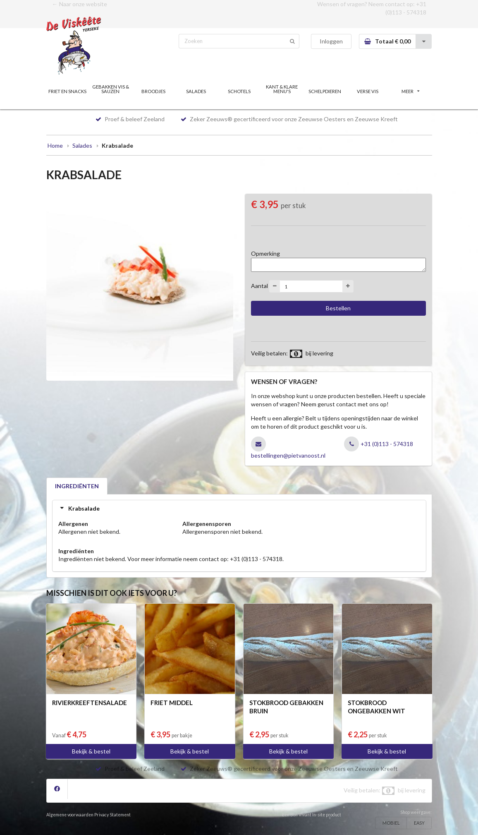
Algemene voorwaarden (69, 814)
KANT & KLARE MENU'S (282, 89)
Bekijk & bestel (91, 751)
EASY (419, 822)
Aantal (259, 285)
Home (55, 145)
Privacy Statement (112, 814)
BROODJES (153, 91)
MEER (411, 91)
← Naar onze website (79, 3)
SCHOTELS (239, 91)
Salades (82, 145)
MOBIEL (391, 822)
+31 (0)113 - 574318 (387, 443)
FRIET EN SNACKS (67, 91)
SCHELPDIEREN (324, 91)
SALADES (196, 91)
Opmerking (265, 253)
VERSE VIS (367, 91)
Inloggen (331, 41)
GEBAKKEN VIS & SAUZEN (110, 89)
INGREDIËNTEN (77, 485)
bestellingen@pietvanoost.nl (288, 455)
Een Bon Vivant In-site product (311, 814)
